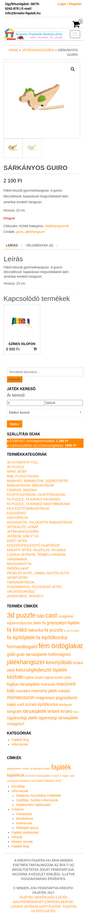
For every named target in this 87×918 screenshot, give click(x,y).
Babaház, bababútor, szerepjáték (37, 481)
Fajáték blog (20, 740)
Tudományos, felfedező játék (34, 587)
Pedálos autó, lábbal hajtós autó (38, 573)
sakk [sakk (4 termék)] (11, 704)
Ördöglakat (18, 568)
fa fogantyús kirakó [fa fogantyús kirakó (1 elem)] (40, 768)
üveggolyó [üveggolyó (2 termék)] (15, 724)
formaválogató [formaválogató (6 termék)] (22, 646)
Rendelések (24, 818)
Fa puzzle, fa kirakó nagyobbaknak (38, 504)
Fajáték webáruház (25, 832)
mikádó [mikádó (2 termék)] (64, 691)
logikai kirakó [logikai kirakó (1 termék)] (34, 677)
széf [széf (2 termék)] (20, 704)
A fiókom (18, 809)
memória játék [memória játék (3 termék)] (44, 691)
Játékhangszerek (38, 50)
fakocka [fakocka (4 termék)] (35, 630)
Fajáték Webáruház (37, 897)
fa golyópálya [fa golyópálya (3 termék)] (54, 623)
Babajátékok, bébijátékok (30, 485)
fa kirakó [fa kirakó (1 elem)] (30, 775)
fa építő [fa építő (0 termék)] (75, 630)
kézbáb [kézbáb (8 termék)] (15, 677)
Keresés (14, 379)
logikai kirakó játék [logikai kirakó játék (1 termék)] (57, 677)
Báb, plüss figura (23, 476)
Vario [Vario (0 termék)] (76, 711)
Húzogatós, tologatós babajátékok (40, 522)
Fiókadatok (24, 814)
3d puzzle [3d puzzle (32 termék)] (21, 615)
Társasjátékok (21, 582)
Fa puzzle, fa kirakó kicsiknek (34, 499)
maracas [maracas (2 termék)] (48, 684)
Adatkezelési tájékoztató (33, 805)
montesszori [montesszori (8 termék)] (21, 697)
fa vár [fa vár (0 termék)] (67, 630)
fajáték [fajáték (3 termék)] (73, 623)
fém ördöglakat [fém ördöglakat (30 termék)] (61, 646)
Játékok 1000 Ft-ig (23, 536)
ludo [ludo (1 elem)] (72, 775)
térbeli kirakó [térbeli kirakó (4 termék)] (59, 711)
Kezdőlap (18, 786)
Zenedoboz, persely (25, 596)
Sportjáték (17, 577)
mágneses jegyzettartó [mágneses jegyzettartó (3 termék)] (56, 697)
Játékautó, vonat (22, 527)
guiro (19, 232)
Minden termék (22, 842)
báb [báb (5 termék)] (40, 615)
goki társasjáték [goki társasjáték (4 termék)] (31, 654)
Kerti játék (17, 541)
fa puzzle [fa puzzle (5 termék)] (53, 630)
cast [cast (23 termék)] (51, 615)
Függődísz (16, 513)
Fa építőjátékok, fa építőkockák (36, 494)
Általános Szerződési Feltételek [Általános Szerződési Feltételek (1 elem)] (37, 780)
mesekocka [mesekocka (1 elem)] (13, 780)
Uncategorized (21, 591)
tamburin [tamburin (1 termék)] (65, 705)
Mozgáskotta (19, 564)
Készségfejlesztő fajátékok (33, 545)
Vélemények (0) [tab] (39, 245)
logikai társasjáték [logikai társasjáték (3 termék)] (23, 684)
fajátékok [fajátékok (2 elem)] (15, 775)
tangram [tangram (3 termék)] (14, 711)
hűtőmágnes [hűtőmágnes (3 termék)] (59, 654)
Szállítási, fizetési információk (37, 800)
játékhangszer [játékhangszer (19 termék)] (26, 662)
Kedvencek (24, 823)
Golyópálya (17, 518)
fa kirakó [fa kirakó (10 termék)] (17, 630)
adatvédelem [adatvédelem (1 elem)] (14, 768)
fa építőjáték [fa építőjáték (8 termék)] (21, 637)
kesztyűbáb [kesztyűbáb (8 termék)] (59, 662)
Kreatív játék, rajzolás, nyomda (36, 550)
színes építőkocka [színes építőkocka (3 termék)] (41, 704)
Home (13, 50)
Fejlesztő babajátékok (28, 508)
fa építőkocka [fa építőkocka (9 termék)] (51, 637)
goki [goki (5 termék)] (11, 654)
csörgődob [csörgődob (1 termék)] (65, 616)
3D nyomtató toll (22, 462)
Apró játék (17, 471)
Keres (14, 424)
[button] (73, 69)
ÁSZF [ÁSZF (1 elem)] (58, 780)
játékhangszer (35, 232)
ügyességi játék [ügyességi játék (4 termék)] (22, 717)
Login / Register (70, 4)
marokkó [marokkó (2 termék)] (23, 691)
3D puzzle (15, 467)
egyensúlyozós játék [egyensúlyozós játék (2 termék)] (24, 623)
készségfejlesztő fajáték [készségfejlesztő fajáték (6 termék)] (41, 669)
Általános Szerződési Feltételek (38, 795)
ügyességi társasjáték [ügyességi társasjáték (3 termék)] (58, 718)
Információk (20, 744)
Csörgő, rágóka (22, 490)
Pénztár (17, 837)
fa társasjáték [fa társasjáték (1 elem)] (42, 775)
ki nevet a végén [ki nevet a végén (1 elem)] (60, 775)
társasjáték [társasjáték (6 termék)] (34, 711)
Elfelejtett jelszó (27, 828)
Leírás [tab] (12, 245)
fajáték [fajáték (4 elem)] (61, 767)
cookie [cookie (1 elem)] (25, 768)
